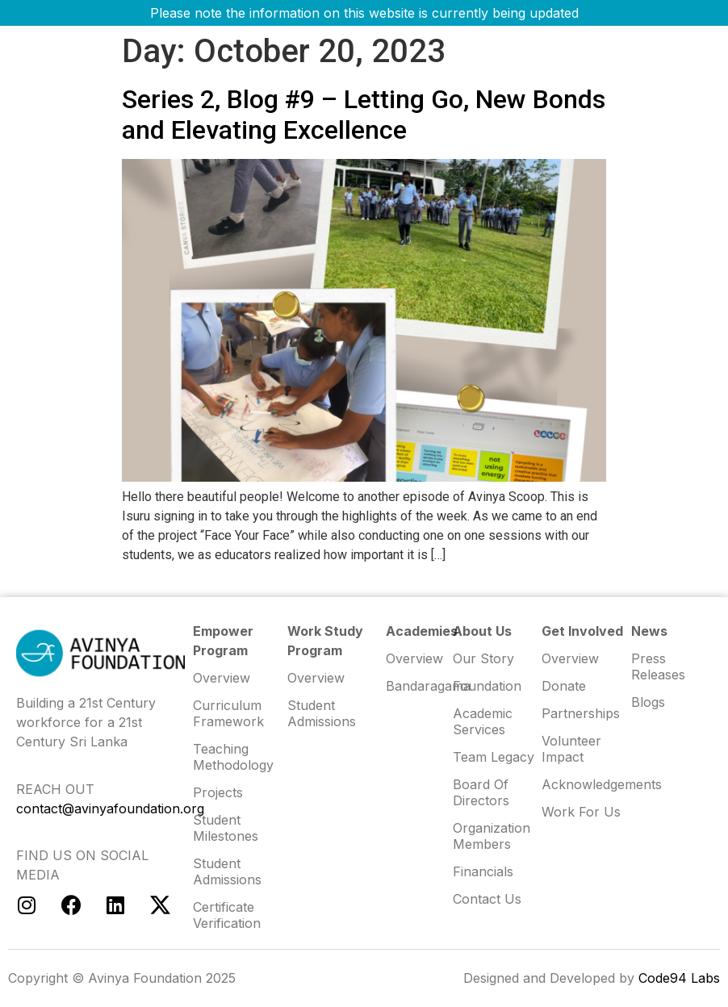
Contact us (487, 899)
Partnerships (581, 713)
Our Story (483, 658)
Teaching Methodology (233, 757)
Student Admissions (321, 713)
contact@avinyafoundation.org (110, 808)
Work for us (581, 812)
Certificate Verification (227, 915)
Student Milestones (225, 828)
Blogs (648, 702)
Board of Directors (481, 792)
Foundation (487, 686)
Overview (570, 658)
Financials (483, 871)
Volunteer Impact (571, 749)
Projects (218, 792)
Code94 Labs (679, 978)
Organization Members (491, 836)
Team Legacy (493, 757)
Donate (564, 686)
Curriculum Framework (228, 713)
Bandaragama (419, 686)
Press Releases (658, 666)
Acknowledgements (586, 784)
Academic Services (483, 721)
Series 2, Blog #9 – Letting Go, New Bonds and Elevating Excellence (363, 114)
